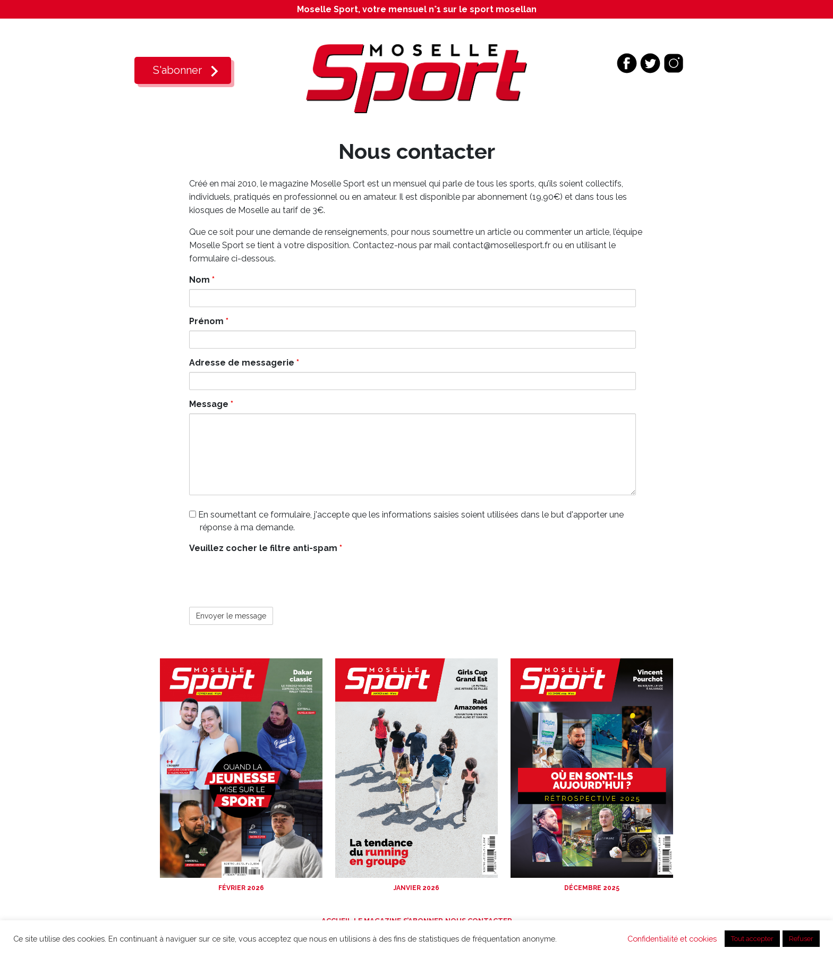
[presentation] (270, 578)
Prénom (208, 321)
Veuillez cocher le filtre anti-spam (265, 548)
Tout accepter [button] (752, 939)
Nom (202, 280)
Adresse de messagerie (244, 363)
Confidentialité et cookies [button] (672, 938)
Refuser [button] (801, 939)
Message (211, 404)
